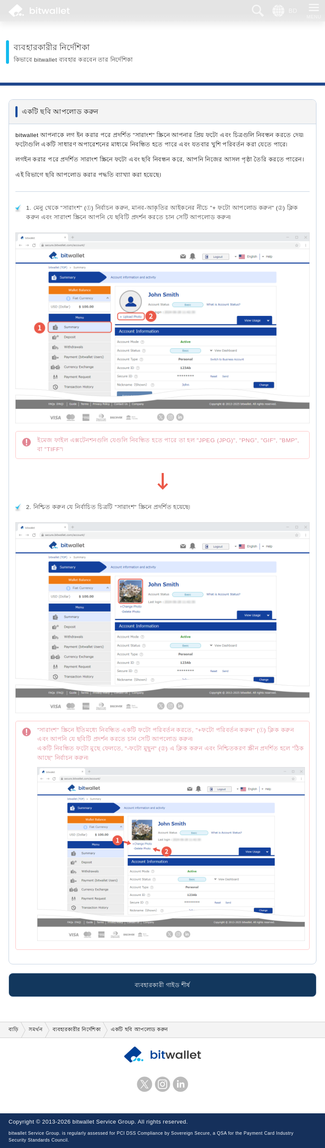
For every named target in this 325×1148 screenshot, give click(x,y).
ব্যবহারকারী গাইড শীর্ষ (162, 985)
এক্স (144, 1084)
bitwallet (39, 10)
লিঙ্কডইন (180, 1084)
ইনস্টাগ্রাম (162, 1084)
